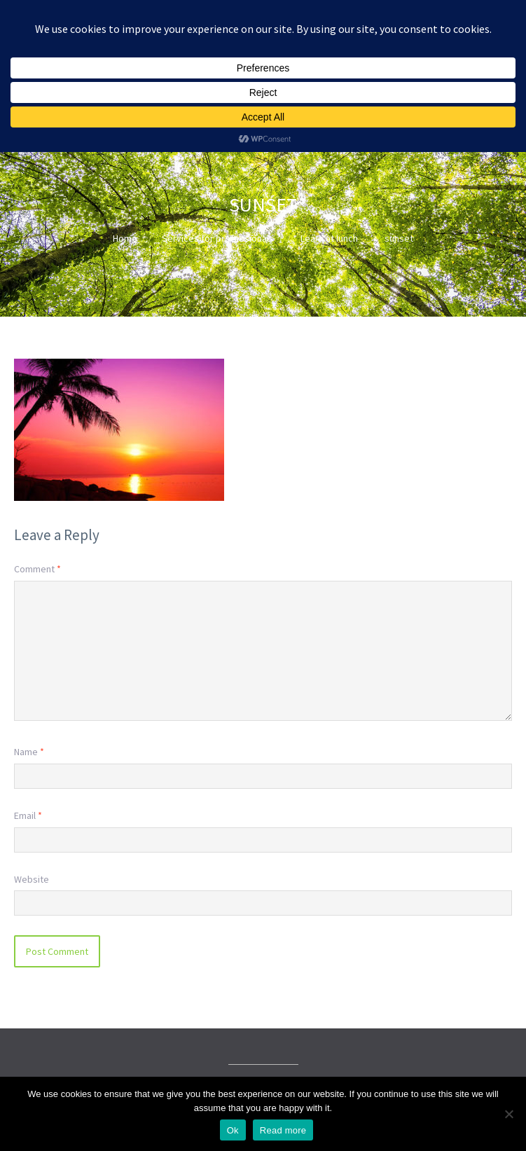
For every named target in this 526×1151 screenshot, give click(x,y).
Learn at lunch (329, 238)
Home (125, 238)
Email (28, 815)
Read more (283, 1130)
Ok (233, 1130)
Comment (37, 569)
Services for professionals (218, 238)
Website (31, 879)
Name (29, 751)
